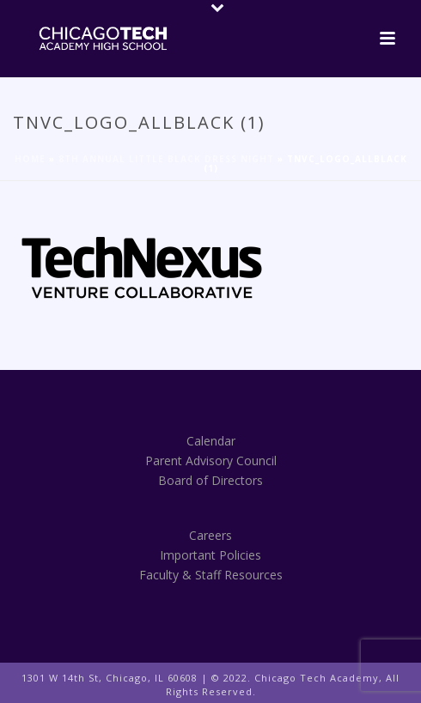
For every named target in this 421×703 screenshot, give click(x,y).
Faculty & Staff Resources (211, 575)
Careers (210, 535)
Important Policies (210, 555)
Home (30, 159)
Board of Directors (210, 480)
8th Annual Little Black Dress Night (166, 159)
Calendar (210, 441)
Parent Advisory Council (211, 460)
